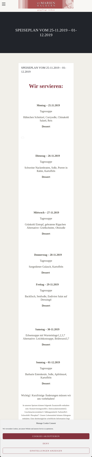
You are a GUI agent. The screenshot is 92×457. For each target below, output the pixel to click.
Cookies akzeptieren (46, 436)
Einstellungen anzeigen (46, 451)
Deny (46, 443)
